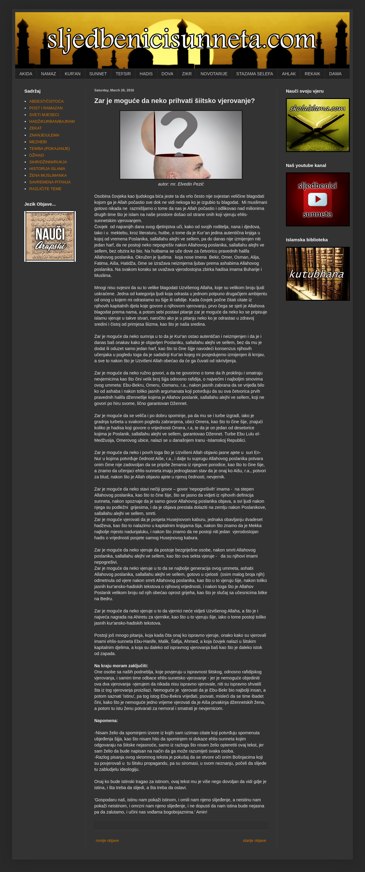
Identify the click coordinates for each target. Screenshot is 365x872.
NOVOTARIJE (213, 73)
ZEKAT (35, 128)
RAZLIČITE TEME (45, 188)
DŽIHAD (36, 155)
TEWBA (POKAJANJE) (49, 148)
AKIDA (25, 73)
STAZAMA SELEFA (254, 73)
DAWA (335, 73)
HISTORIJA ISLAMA (47, 168)
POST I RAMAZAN (46, 108)
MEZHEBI (38, 142)
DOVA (167, 73)
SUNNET (98, 73)
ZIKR (187, 73)
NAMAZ (48, 73)
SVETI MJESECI (44, 114)
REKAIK (312, 73)
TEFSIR (123, 73)
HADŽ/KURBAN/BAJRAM (52, 121)
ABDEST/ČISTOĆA (46, 101)
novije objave (107, 840)
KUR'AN (73, 73)
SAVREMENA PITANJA (50, 182)
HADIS (146, 73)
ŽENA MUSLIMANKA (48, 175)
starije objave (254, 840)
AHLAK (289, 73)
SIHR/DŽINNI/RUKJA (48, 162)
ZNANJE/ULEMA (44, 135)
